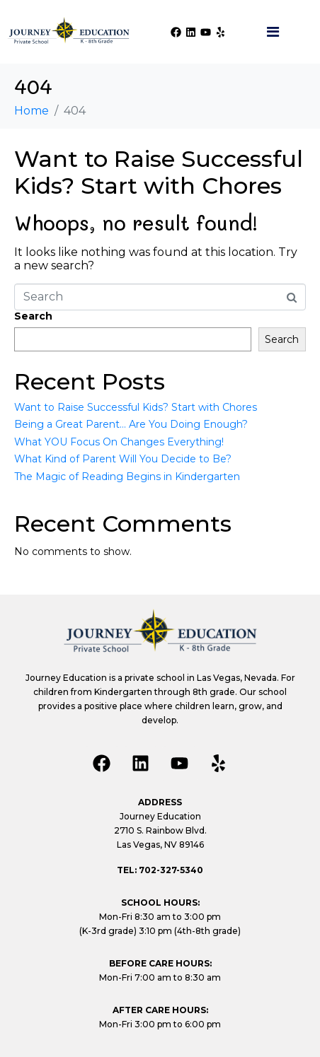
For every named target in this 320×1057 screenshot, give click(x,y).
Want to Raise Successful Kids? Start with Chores (158, 172)
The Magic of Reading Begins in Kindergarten (127, 476)
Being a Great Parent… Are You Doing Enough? (131, 424)
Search (33, 316)
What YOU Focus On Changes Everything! (119, 442)
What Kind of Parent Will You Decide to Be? (123, 458)
